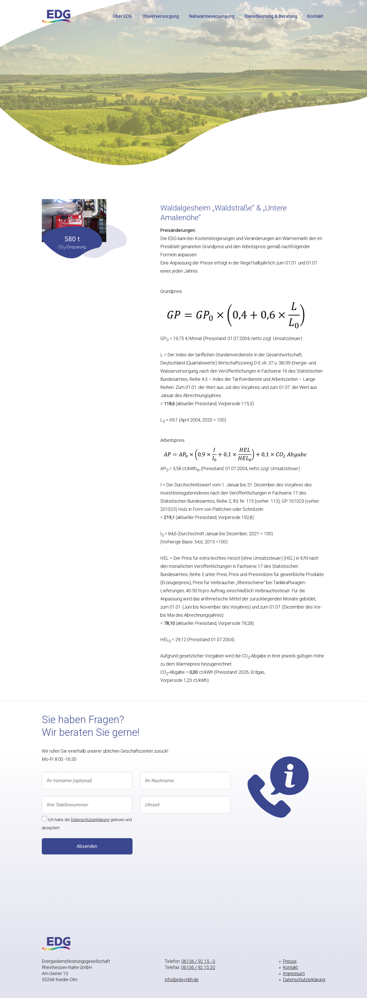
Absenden (87, 846)
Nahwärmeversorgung (211, 16)
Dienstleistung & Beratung (271, 16)
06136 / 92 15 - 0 (198, 961)
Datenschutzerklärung (90, 819)
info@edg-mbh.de (182, 979)
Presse (290, 961)
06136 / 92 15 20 (198, 967)
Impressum (294, 973)
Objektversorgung (160, 16)
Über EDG (122, 16)
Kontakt (315, 16)
